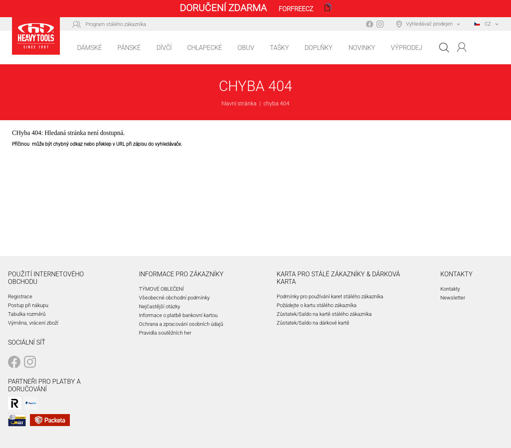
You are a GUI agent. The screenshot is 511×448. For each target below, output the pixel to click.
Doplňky (319, 48)
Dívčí (164, 48)
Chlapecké (204, 48)
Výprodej (406, 48)
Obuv (246, 48)
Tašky (279, 48)
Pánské (129, 48)
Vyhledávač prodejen (429, 24)
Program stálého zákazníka (115, 24)
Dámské (89, 48)
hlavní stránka (239, 103)
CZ (482, 24)
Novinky (362, 48)
